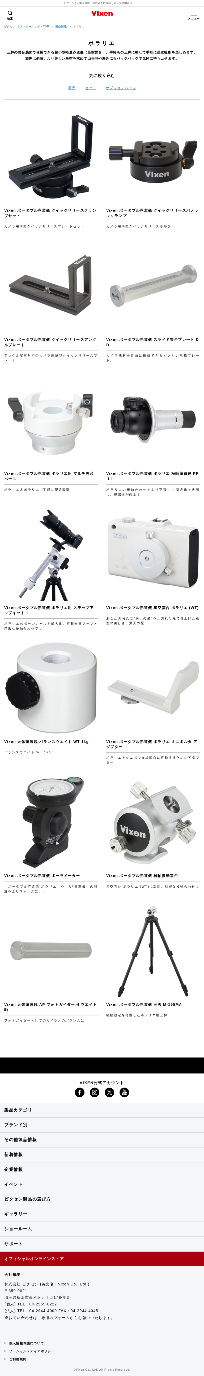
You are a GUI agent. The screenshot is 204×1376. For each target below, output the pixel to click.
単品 (72, 88)
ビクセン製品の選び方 (27, 1199)
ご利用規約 (18, 1359)
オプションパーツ (121, 88)
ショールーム (18, 1229)
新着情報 (13, 1154)
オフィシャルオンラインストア (34, 1258)
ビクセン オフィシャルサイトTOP (26, 26)
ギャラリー (16, 1214)
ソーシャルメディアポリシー (32, 1351)
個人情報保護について (26, 1343)
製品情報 (61, 26)
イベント (13, 1184)
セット (90, 88)
